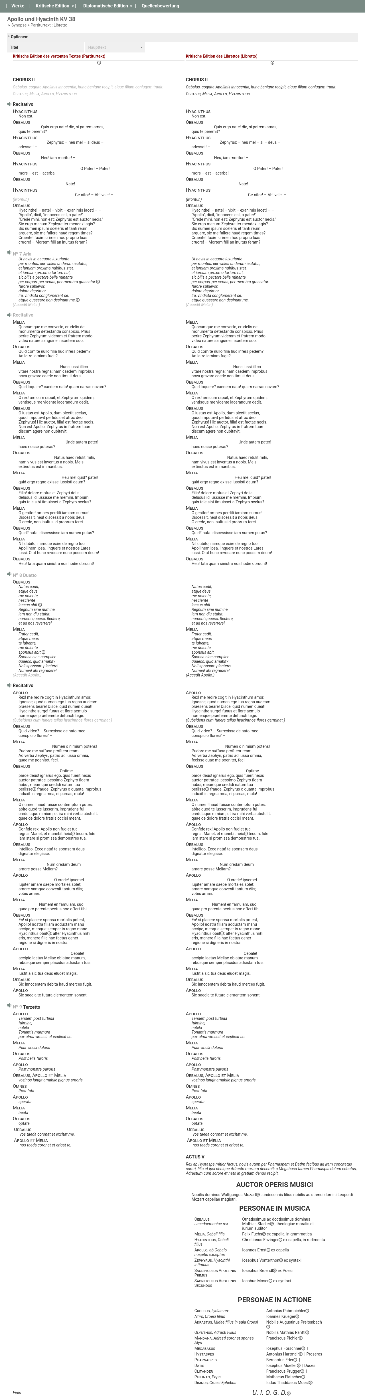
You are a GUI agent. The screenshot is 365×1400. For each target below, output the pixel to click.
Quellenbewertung (160, 6)
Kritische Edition (52, 6)
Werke (17, 6)
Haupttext (97, 47)
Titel (14, 47)
